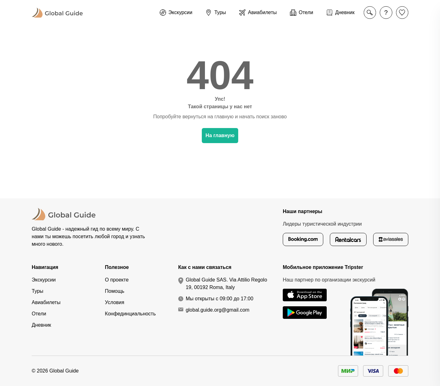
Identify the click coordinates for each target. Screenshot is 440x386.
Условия (114, 302)
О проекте (116, 279)
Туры (37, 291)
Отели (39, 313)
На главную (220, 135)
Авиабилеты (46, 302)
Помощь (114, 291)
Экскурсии (44, 279)
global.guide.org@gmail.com (218, 310)
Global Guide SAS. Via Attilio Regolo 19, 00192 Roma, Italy (226, 283)
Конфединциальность (130, 313)
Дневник (41, 325)
